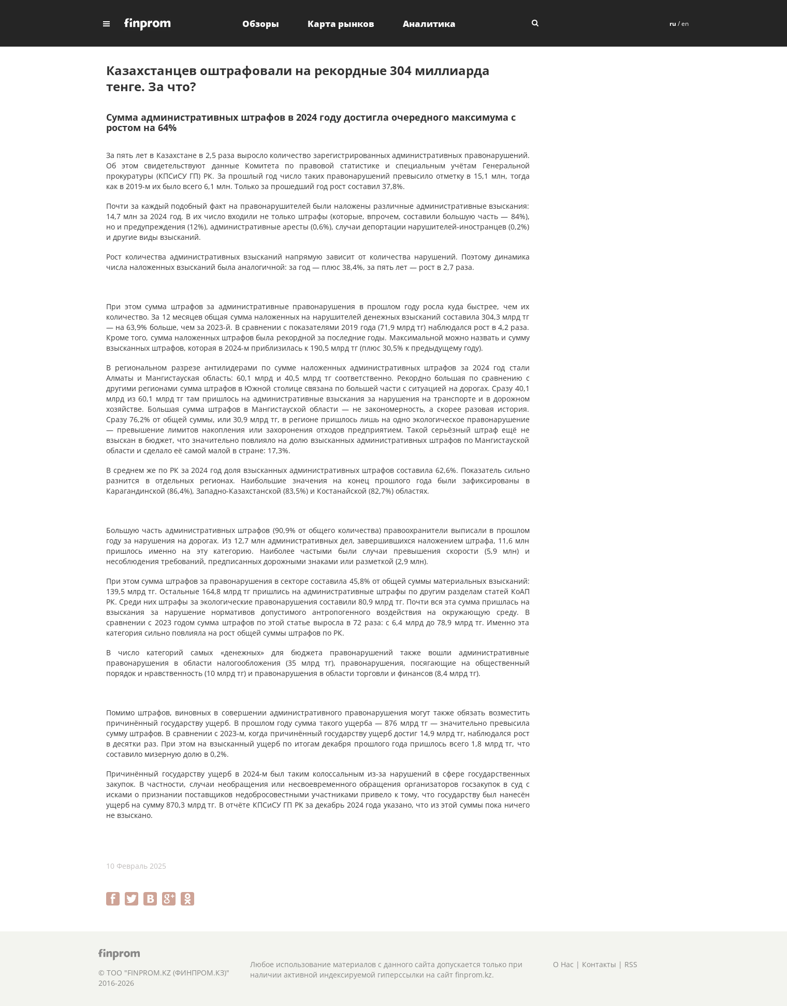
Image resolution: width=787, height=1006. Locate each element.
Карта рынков (341, 24)
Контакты (599, 964)
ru (672, 23)
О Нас (563, 964)
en (685, 23)
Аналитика (429, 24)
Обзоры (260, 24)
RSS (630, 964)
